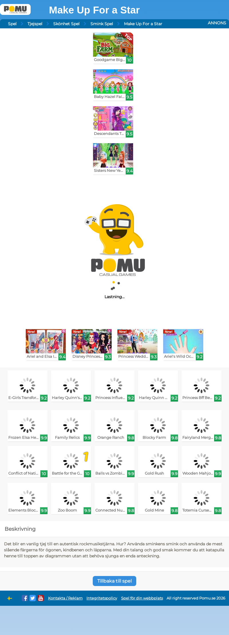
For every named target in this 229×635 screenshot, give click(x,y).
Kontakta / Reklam (65, 598)
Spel (12, 23)
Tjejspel (34, 23)
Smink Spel (101, 23)
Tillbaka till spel (114, 581)
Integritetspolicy (101, 598)
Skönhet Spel (66, 23)
